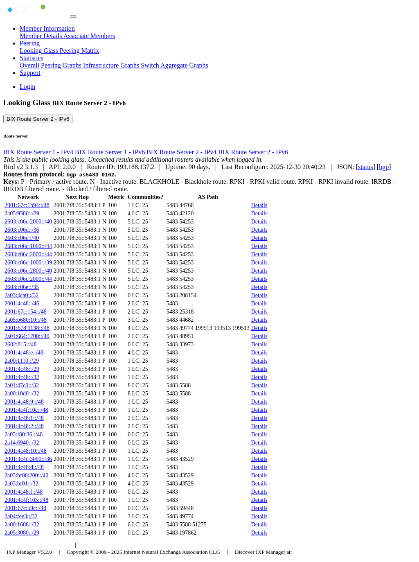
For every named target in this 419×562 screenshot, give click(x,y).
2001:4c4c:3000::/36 (28, 459)
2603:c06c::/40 (22, 238)
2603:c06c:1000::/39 (28, 263)
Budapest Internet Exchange (38, 545)
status (365, 166)
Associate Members (89, 35)
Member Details (41, 35)
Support (30, 72)
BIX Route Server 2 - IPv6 (38, 119)
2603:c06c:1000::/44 (28, 246)
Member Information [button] (47, 28)
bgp (384, 166)
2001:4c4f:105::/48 (26, 500)
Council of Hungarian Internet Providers (127, 545)
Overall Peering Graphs (51, 65)
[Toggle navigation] (73, 16)
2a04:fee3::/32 (21, 516)
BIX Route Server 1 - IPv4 (39, 152)
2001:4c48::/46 (22, 303)
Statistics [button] (31, 57)
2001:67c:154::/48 (26, 312)
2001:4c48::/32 (22, 377)
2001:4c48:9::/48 (24, 402)
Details (259, 205)
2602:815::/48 (21, 344)
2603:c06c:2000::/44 (28, 279)
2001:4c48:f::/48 (24, 492)
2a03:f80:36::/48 (24, 434)
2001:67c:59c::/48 (25, 508)
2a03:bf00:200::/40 (26, 475)
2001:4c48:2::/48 (24, 426)
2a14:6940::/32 (22, 443)
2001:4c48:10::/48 (26, 451)
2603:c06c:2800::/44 (28, 254)
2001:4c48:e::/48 (24, 353)
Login (27, 86)
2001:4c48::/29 (22, 369)
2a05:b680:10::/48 (26, 320)
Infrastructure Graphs (112, 65)
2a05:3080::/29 (22, 533)
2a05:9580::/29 (22, 213)
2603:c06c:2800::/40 (28, 271)
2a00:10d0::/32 (22, 393)
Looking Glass (40, 50)
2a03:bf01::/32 (21, 484)
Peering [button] (30, 43)
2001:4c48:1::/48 (24, 418)
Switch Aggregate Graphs (174, 65)
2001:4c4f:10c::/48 (26, 410)
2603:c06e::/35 (22, 287)
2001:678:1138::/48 (27, 328)
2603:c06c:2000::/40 (28, 222)
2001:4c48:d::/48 (24, 467)
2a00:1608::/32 (22, 524)
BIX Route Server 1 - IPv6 (110, 152)
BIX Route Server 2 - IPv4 (182, 152)
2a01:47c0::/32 (22, 385)
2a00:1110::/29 (22, 361)
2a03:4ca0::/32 (21, 295)
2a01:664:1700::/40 (27, 336)
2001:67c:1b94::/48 (27, 205)
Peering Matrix (79, 50)
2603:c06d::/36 (22, 230)
